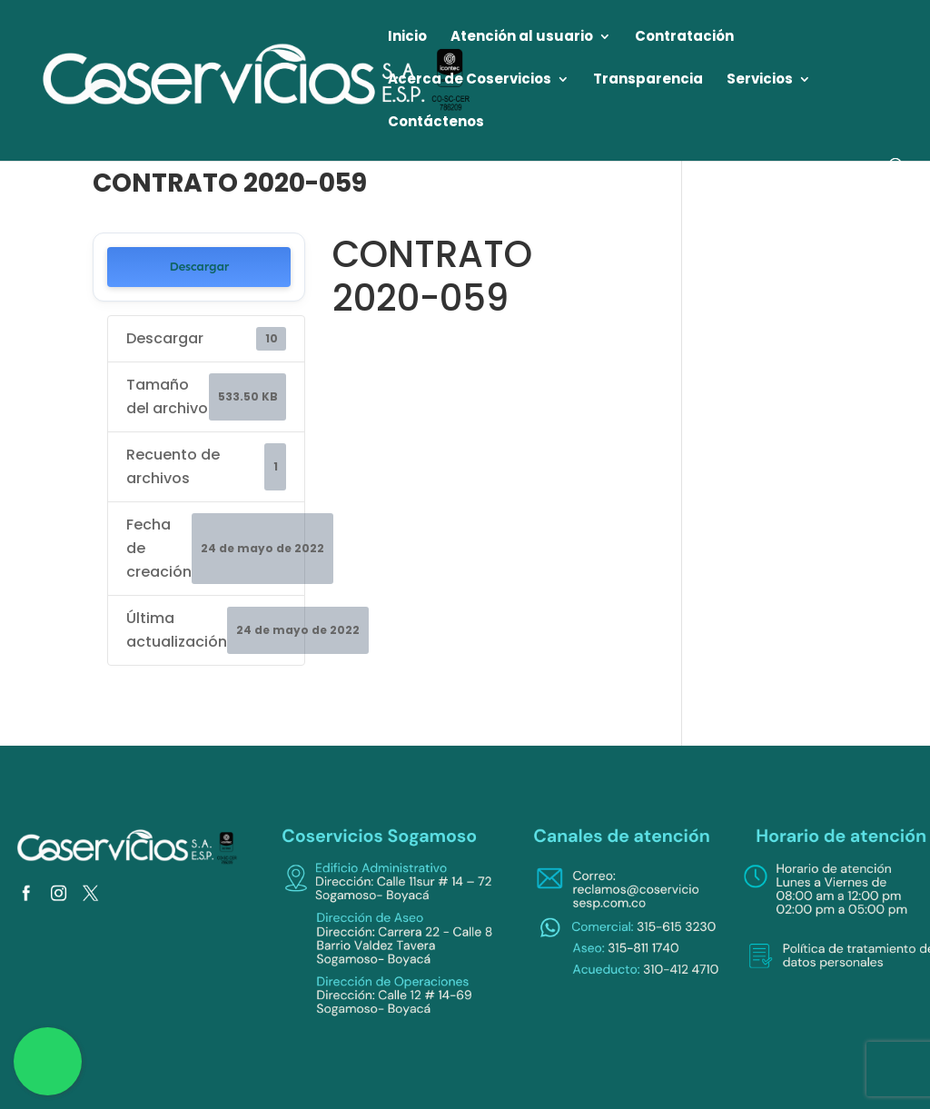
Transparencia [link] (648, 80)
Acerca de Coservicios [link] (469, 80)
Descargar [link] (199, 266)
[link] (258, 79)
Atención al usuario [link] (521, 37)
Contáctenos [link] (436, 123)
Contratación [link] (684, 37)
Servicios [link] (760, 80)
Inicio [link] (407, 37)
